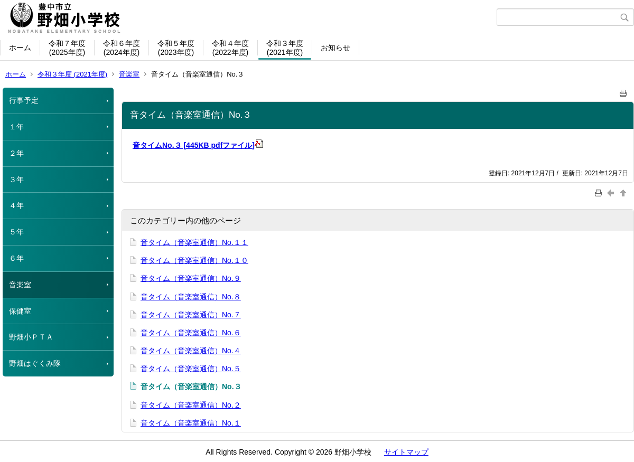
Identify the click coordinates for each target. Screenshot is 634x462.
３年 (16, 179)
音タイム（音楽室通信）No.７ (191, 314)
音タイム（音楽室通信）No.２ (191, 405)
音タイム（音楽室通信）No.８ (191, 297)
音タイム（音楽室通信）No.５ (191, 368)
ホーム (20, 47)
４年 (16, 205)
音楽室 (129, 74)
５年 (16, 232)
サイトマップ (406, 452)
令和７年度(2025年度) (67, 47)
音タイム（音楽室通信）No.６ (191, 332)
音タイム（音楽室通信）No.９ (191, 278)
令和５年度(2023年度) (175, 47)
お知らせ (335, 47)
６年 (16, 258)
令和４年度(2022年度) (230, 47)
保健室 (20, 311)
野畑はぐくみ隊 (35, 363)
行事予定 (24, 100)
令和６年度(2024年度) (121, 47)
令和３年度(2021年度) (284, 47)
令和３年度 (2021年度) (72, 74)
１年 (16, 126)
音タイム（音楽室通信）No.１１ (194, 242)
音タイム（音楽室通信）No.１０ (194, 260)
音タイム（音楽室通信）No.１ (191, 423)
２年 (16, 153)
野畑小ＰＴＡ (31, 337)
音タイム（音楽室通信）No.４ (191, 350)
